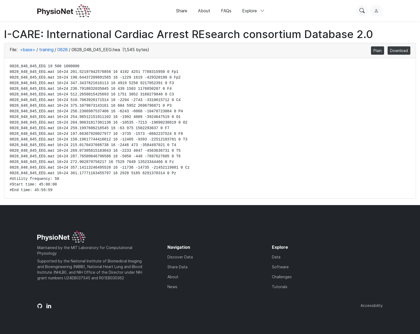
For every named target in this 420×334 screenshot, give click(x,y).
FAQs (226, 10)
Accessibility (372, 305)
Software (280, 267)
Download (399, 50)
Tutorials (279, 286)
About (204, 10)
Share (181, 10)
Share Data (177, 267)
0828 (62, 49)
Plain (377, 50)
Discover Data (180, 257)
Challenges (282, 276)
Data (276, 257)
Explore (253, 10)
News (172, 286)
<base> (27, 49)
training (46, 49)
